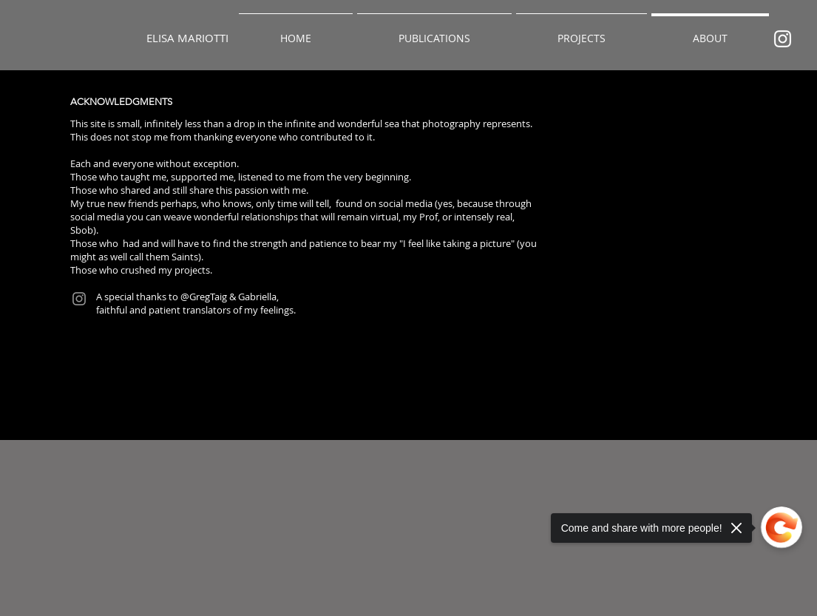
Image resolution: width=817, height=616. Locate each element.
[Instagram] (79, 299)
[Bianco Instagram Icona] (782, 38)
